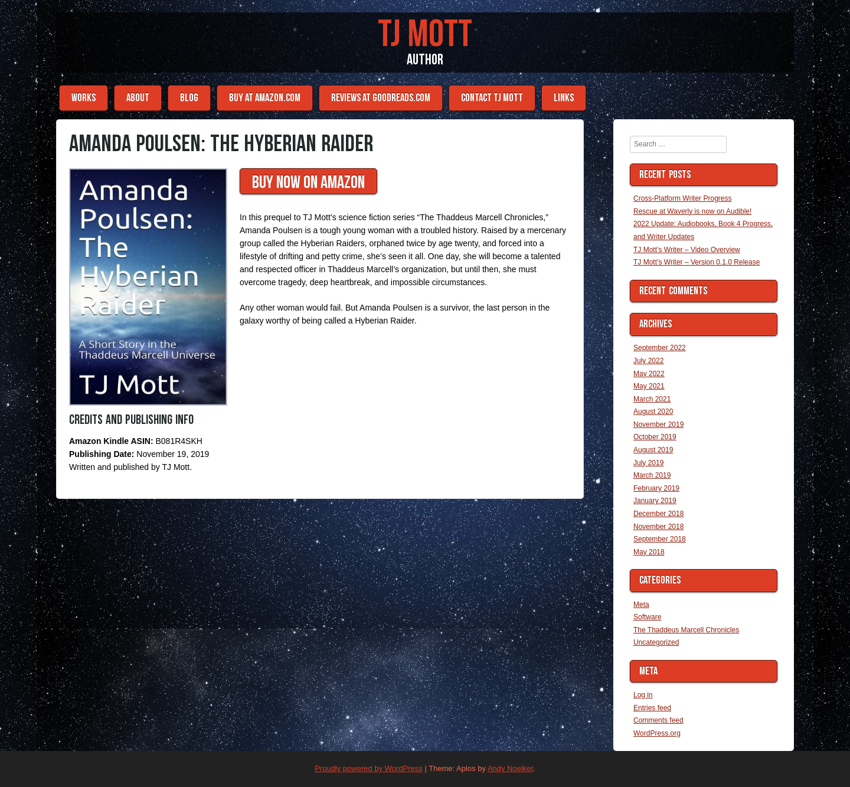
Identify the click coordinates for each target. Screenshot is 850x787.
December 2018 (658, 514)
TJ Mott (425, 34)
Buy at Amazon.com (264, 98)
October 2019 (654, 437)
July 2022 (648, 361)
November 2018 (658, 527)
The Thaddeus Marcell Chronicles (686, 630)
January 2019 (654, 501)
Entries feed (652, 708)
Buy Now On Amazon (308, 182)
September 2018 (659, 539)
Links (564, 98)
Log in (643, 695)
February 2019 (656, 488)
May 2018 (649, 552)
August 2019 (653, 450)
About (137, 98)
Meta (641, 604)
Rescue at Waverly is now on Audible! (692, 211)
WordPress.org (657, 733)
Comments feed (658, 720)
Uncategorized (656, 642)
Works (83, 98)
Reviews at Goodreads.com (380, 98)
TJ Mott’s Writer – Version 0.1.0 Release (696, 262)
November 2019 (658, 424)
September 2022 (659, 348)
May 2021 (649, 386)
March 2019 (652, 475)
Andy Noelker (510, 768)
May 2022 (649, 374)
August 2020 (653, 411)
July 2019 (648, 463)
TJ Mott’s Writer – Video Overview (686, 250)
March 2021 (652, 399)
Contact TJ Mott (492, 98)
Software (647, 617)
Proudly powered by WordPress (369, 768)
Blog (189, 98)
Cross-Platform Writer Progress (682, 198)
